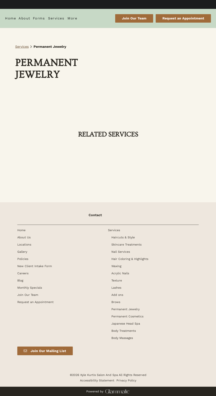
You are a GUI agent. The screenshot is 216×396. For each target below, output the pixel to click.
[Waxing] (116, 266)
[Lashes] (116, 287)
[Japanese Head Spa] (125, 323)
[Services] (56, 18)
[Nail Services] (120, 251)
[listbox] (24, 18)
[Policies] (22, 259)
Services (22, 47)
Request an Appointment (183, 18)
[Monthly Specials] (29, 287)
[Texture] (116, 280)
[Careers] (22, 273)
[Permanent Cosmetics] (127, 316)
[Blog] (20, 280)
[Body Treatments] (123, 330)
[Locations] (24, 244)
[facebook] (104, 4)
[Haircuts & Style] (123, 237)
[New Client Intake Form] (34, 266)
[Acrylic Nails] (120, 273)
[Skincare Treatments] (126, 244)
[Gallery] (22, 251)
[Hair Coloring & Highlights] (129, 259)
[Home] (11, 18)
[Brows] (115, 302)
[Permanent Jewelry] (125, 309)
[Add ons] (117, 294)
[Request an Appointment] (182, 18)
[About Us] (24, 237)
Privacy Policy (126, 380)
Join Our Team (134, 18)
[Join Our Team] (134, 18)
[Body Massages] (122, 338)
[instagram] (112, 4)
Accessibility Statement (97, 380)
